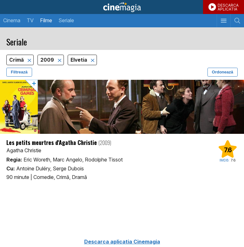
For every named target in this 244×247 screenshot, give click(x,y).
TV (30, 20)
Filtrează (19, 72)
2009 (47, 60)
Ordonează (222, 72)
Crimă (17, 60)
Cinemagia (122, 7)
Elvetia (79, 60)
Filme (46, 20)
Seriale (66, 20)
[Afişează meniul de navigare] (223, 20)
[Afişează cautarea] (237, 20)
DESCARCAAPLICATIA (228, 7)
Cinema (11, 20)
